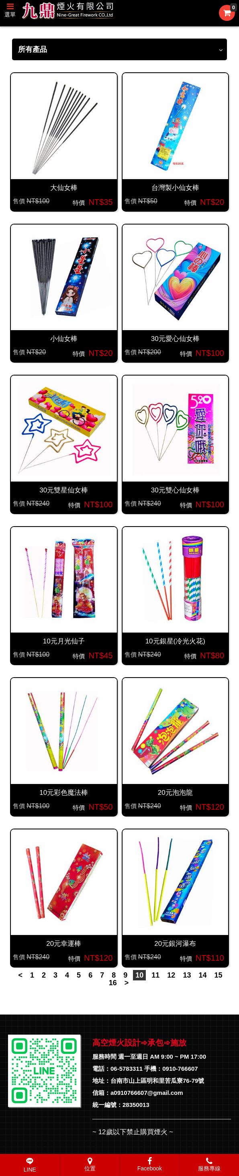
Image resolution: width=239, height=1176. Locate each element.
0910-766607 (180, 1068)
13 (187, 975)
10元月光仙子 (64, 641)
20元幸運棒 (63, 943)
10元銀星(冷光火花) (175, 641)
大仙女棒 (64, 188)
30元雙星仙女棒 (63, 490)
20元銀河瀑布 (175, 943)
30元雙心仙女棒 (175, 490)
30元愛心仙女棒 (175, 339)
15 (218, 975)
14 (202, 975)
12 (171, 975)
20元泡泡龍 (175, 792)
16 (113, 983)
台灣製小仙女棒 (175, 188)
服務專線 (209, 1164)
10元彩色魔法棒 (63, 792)
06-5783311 (126, 1068)
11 (155, 975)
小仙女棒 (64, 339)
